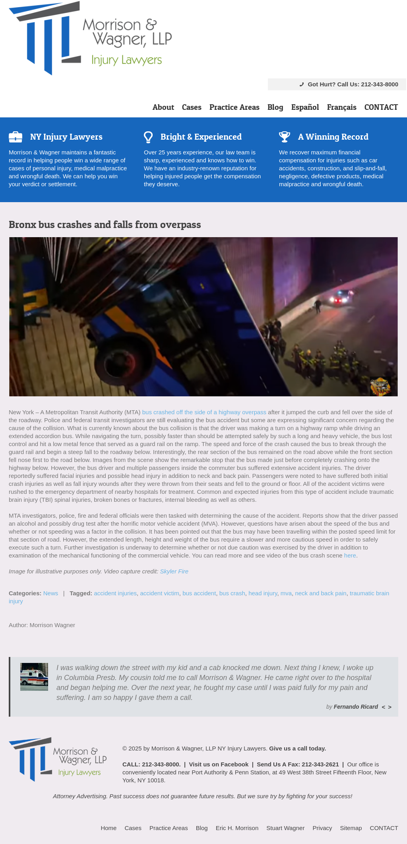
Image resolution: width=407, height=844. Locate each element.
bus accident (199, 593)
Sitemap (351, 828)
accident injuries (115, 593)
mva (286, 593)
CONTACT (381, 107)
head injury (262, 593)
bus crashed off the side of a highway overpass (204, 412)
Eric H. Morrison (237, 828)
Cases (192, 107)
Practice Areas (234, 107)
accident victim (159, 593)
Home (108, 828)
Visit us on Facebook (219, 764)
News (50, 593)
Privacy (322, 828)
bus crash (232, 593)
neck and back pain (320, 593)
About (163, 107)
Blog (275, 107)
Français (342, 107)
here (350, 555)
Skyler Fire (174, 571)
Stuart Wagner (285, 828)
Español (305, 107)
